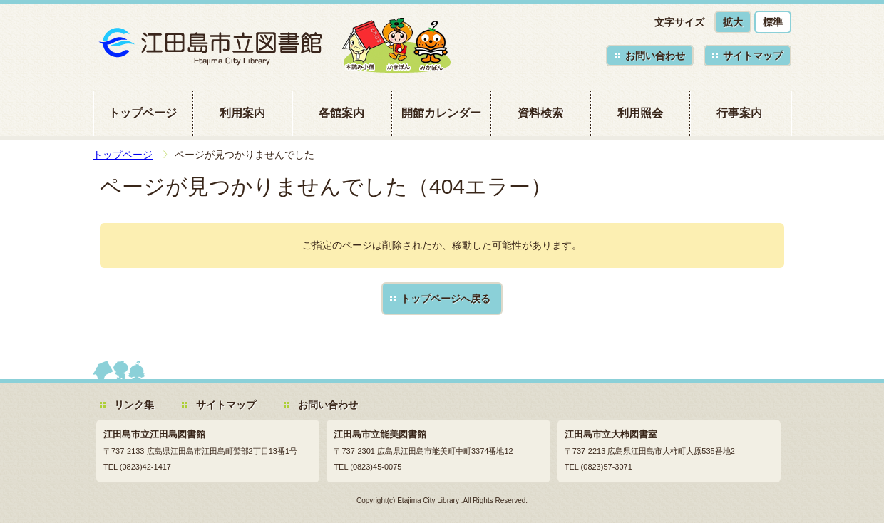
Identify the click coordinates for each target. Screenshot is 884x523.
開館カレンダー (441, 113)
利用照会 (640, 113)
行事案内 (739, 113)
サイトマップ (753, 55)
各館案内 (341, 113)
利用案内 (242, 113)
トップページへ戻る (445, 298)
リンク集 (134, 404)
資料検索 (540, 113)
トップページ (142, 113)
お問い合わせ (655, 55)
